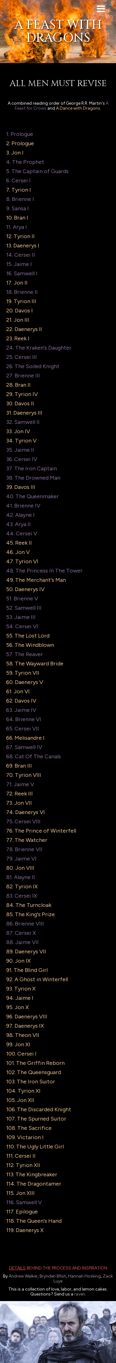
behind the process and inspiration (58, 1268)
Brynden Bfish (53, 1276)
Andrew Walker (23, 1276)
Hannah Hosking (84, 1276)
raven (79, 1294)
